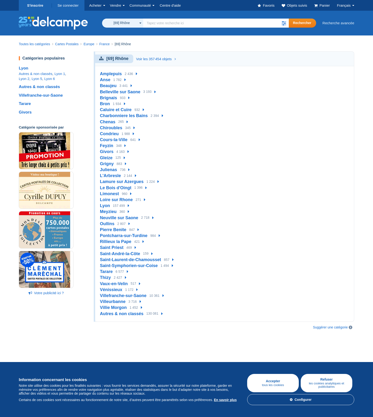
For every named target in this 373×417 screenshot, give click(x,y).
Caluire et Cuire (116, 109)
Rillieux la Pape (115, 241)
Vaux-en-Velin (114, 283)
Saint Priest (111, 247)
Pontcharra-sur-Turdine (123, 235)
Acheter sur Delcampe (36, 353)
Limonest (109, 193)
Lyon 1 (59, 74)
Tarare (25, 103)
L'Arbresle (110, 175)
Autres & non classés (35, 74)
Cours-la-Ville (114, 139)
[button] (284, 23)
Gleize (106, 157)
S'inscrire (35, 5)
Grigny (107, 163)
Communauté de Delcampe (152, 353)
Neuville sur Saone (119, 217)
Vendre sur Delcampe (92, 353)
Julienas (108, 169)
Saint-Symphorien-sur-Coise (129, 265)
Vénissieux (111, 289)
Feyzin (106, 145)
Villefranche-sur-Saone (41, 95)
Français (344, 5)
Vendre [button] (115, 5)
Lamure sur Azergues (121, 181)
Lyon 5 (37, 79)
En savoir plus (225, 400)
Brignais (108, 97)
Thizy (105, 277)
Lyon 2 (24, 79)
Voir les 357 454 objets (156, 59)
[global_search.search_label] (216, 23)
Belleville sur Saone (120, 91)
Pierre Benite (113, 229)
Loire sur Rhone (116, 199)
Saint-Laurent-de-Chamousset (130, 259)
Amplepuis (111, 73)
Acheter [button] (95, 5)
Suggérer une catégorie (330, 327)
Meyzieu (108, 211)
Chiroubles (111, 127)
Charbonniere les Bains (124, 115)
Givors (25, 112)
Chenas (107, 121)
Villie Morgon (113, 307)
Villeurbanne (113, 301)
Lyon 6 (49, 79)
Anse (105, 79)
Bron (105, 103)
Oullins (107, 223)
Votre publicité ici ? (46, 293)
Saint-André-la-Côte (120, 253)
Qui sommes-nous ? (202, 353)
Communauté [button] (140, 5)
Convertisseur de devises (318, 353)
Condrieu (109, 133)
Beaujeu (108, 85)
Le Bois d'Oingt (115, 187)
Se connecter (68, 5)
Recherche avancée (338, 23)
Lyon (23, 68)
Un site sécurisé (255, 353)
